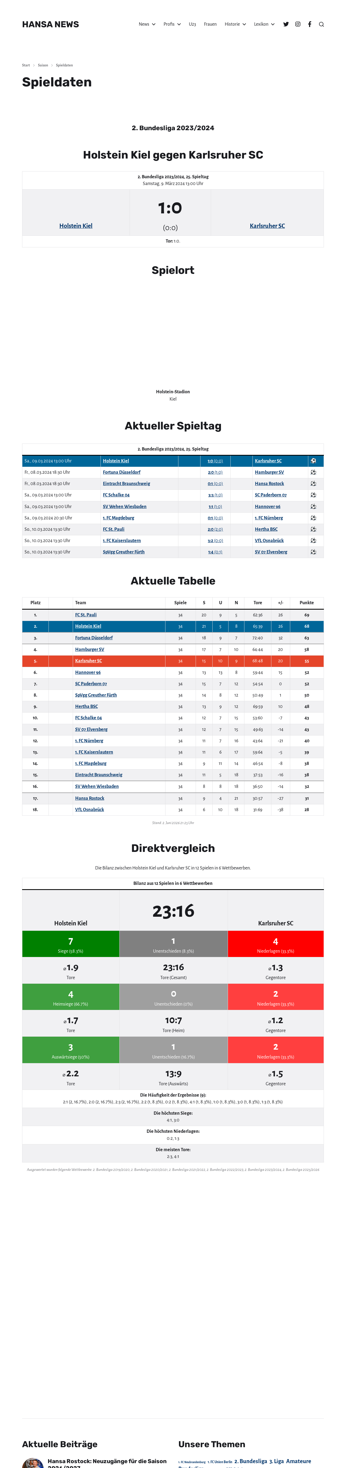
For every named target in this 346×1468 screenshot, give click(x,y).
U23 (192, 24)
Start (26, 65)
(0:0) (215, 461)
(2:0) (215, 529)
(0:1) (215, 552)
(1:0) (215, 472)
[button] (321, 24)
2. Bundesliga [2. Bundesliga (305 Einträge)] (250, 1461)
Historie (232, 24)
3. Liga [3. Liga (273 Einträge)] (276, 1461)
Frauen (210, 24)
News (144, 24)
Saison (43, 65)
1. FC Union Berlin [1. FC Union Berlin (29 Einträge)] (220, 1462)
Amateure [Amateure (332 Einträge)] (298, 1461)
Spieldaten (64, 65)
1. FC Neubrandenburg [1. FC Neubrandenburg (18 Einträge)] (192, 1462)
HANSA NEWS (50, 24)
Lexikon (261, 24)
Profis (169, 24)
